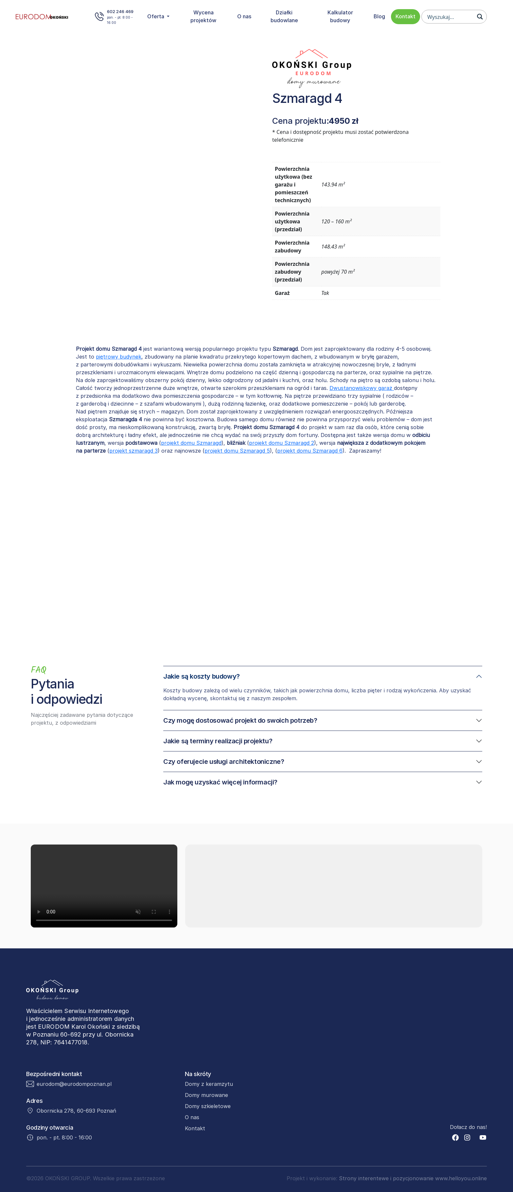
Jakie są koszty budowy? (201, 676)
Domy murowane (206, 1095)
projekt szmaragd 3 (133, 450)
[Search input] (449, 17)
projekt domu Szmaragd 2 (281, 443)
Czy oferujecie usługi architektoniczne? (223, 761)
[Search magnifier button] (480, 16)
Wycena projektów (203, 16)
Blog (379, 16)
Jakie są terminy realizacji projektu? (217, 741)
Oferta (156, 16)
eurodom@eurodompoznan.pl (74, 1084)
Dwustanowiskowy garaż (361, 388)
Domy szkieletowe (208, 1106)
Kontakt (406, 16)
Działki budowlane (284, 16)
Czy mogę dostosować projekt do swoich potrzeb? (240, 720)
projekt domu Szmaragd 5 (237, 450)
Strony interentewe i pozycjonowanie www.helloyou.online (413, 1178)
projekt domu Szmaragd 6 (310, 450)
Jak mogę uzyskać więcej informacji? (220, 782)
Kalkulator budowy (340, 16)
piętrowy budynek (118, 356)
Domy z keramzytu (209, 1084)
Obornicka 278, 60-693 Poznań (76, 1110)
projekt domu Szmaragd (191, 443)
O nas (244, 16)
